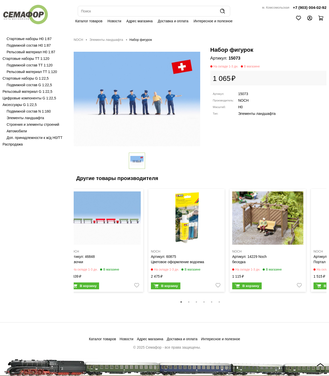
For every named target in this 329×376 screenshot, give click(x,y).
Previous (69, 243)
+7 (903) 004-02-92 (309, 7)
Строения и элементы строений (33, 124)
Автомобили (17, 131)
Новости (114, 21)
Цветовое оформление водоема (177, 262)
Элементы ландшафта (25, 118)
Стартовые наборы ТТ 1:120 (26, 59)
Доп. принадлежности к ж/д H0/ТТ (34, 138)
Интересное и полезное (213, 21)
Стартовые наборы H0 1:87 (29, 39)
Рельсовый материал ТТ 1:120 (32, 72)
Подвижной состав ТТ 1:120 (30, 65)
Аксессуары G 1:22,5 (20, 105)
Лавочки (76, 262)
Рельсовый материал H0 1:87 (31, 52)
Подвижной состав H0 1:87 (29, 45)
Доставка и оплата (173, 21)
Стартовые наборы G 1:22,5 (26, 78)
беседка (239, 262)
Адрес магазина (139, 21)
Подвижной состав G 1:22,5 (29, 85)
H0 (240, 107)
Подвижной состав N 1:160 (29, 111)
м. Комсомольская (275, 7)
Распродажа (13, 144)
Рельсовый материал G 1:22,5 (27, 91)
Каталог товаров (88, 21)
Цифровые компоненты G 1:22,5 (29, 98)
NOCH (78, 40)
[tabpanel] (105, 241)
